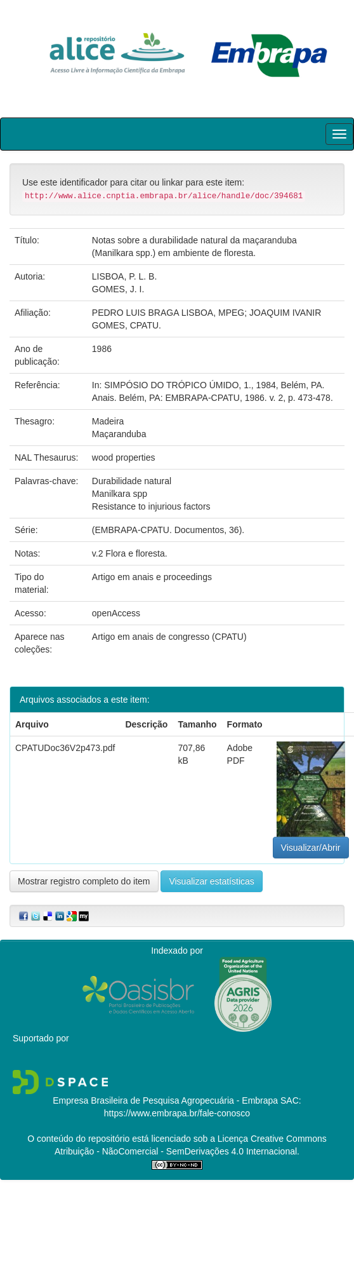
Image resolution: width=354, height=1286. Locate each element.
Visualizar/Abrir (311, 848)
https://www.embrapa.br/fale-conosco (177, 1113)
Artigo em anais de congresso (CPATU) (169, 637)
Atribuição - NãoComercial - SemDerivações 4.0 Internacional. (177, 1151)
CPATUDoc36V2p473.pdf (65, 748)
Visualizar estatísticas (211, 881)
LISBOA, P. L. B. (124, 276)
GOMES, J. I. (118, 289)
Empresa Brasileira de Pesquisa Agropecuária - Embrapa (165, 1100)
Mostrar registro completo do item (84, 881)
